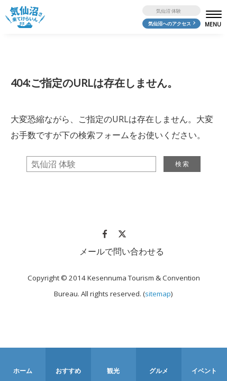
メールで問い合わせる (121, 251)
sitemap (158, 293)
